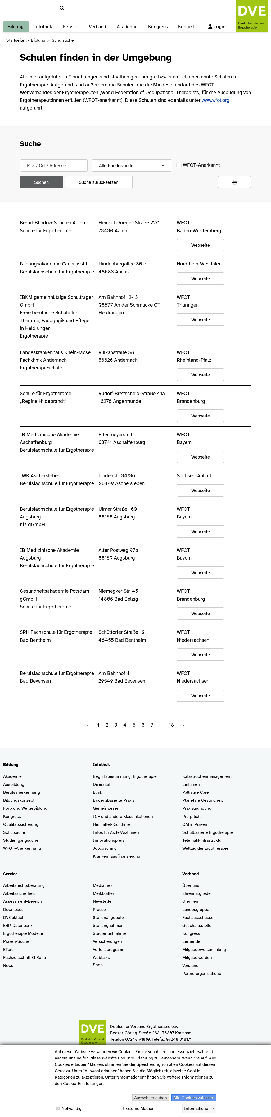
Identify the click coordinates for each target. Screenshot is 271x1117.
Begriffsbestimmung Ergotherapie (125, 776)
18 (171, 725)
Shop (98, 967)
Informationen (197, 1108)
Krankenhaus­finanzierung (116, 856)
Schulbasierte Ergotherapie (207, 832)
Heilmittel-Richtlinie (111, 824)
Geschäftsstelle (196, 925)
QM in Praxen (194, 824)
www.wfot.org (215, 100)
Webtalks (101, 957)
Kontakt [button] (186, 25)
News (8, 965)
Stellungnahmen (108, 925)
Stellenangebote (108, 917)
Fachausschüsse (198, 917)
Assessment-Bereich (22, 901)
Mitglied (189, 957)
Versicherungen (107, 941)
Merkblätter (103, 893)
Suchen (41, 182)
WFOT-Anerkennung (22, 848)
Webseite (200, 245)
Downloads (13, 909)
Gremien (190, 901)
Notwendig (69, 1108)
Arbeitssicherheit (19, 893)
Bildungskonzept (18, 800)
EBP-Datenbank (18, 925)
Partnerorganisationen (203, 973)
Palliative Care (195, 792)
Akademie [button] (127, 25)
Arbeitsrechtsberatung (24, 885)
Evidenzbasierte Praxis (113, 800)
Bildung (38, 40)
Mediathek (102, 885)
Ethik (97, 792)
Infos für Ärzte (106, 832)
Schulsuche (14, 832)
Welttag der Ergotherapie (205, 848)
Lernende (191, 941)
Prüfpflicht (192, 816)
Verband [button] (97, 25)
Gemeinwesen (106, 808)
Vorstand (190, 965)
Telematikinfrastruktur (202, 840)
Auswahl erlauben (150, 1098)
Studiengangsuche (20, 840)
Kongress (12, 816)
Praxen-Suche (16, 941)
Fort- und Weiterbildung (25, 808)
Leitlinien (191, 784)
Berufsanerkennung (21, 792)
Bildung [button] (16, 25)
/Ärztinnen (129, 832)
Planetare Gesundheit (202, 800)
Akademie (12, 776)
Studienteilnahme (109, 933)
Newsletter (103, 901)
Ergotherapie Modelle (23, 933)
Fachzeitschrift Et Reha (24, 957)
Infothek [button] (43, 25)
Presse (99, 909)
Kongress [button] (158, 25)
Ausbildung (13, 784)
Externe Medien (137, 1108)
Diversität (101, 784)
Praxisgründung (196, 808)
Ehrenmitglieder (197, 893)
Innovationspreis (108, 840)
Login (218, 25)
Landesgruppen (197, 909)
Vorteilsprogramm (109, 949)
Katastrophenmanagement (207, 776)
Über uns (190, 885)
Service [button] (70, 25)
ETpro (8, 949)
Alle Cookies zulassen (193, 1098)
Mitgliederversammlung (204, 949)
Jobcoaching (105, 848)
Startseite (15, 40)
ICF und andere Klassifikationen (123, 816)
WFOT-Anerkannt (198, 165)
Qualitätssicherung (20, 824)
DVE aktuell (13, 917)
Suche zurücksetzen (98, 182)
